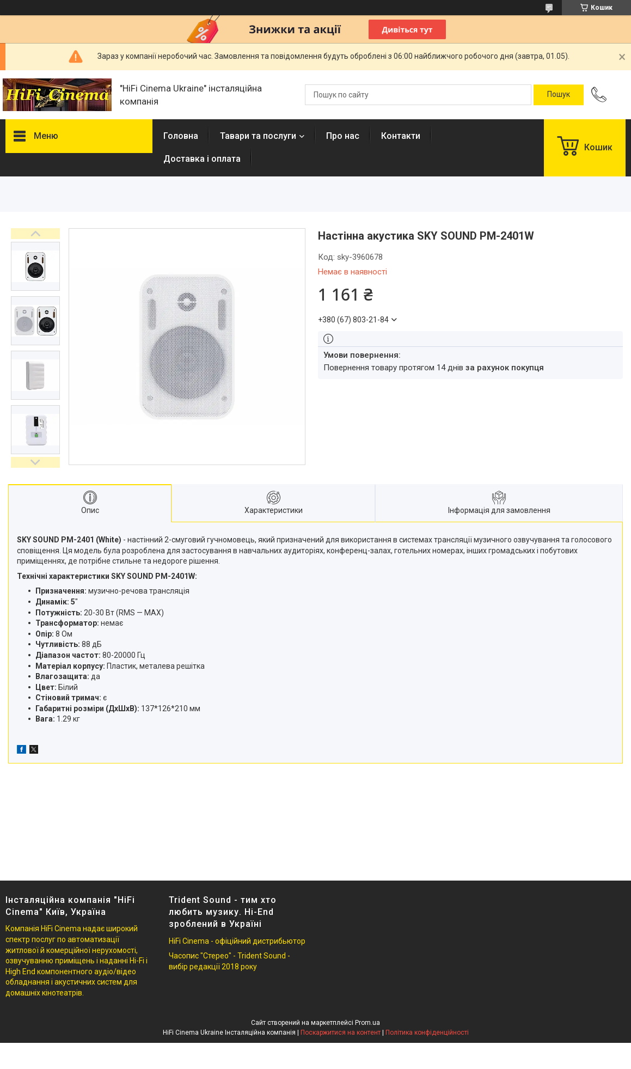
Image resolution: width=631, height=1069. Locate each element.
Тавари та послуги (258, 136)
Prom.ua (367, 1023)
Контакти (400, 136)
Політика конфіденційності (427, 1032)
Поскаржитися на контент (341, 1032)
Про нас (342, 136)
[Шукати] (559, 94)
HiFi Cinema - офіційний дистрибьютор (237, 941)
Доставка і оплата (202, 159)
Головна (180, 136)
